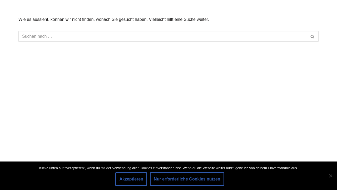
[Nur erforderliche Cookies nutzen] (330, 175)
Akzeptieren (131, 179)
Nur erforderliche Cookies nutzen (187, 179)
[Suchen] (162, 36)
